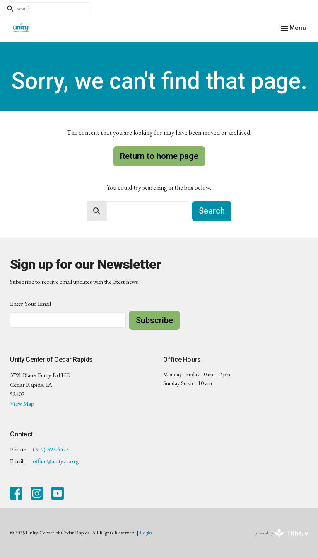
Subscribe (154, 320)
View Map (22, 403)
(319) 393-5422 (51, 449)
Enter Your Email (30, 303)
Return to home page (159, 156)
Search (212, 211)
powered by (281, 533)
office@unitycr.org (56, 461)
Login (146, 532)
